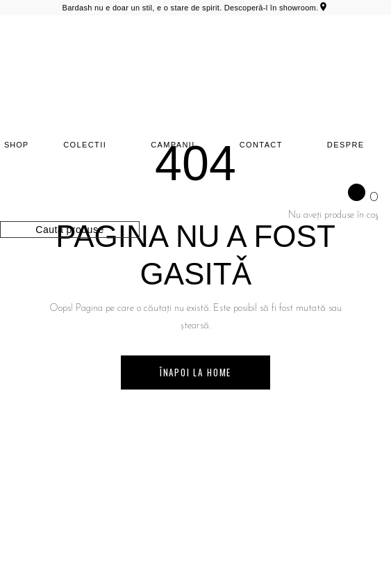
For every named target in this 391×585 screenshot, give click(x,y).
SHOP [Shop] (16, 145)
